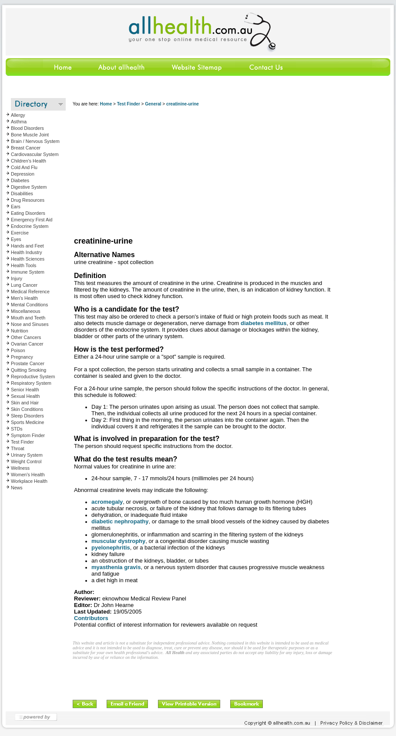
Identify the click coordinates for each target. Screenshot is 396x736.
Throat (17, 448)
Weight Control (26, 461)
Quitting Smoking (28, 370)
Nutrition (19, 330)
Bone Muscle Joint (30, 134)
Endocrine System (29, 226)
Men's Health (24, 298)
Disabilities (22, 193)
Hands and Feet (27, 245)
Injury (16, 278)
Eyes (16, 239)
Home (106, 104)
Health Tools (23, 265)
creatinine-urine (182, 104)
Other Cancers (26, 337)
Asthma (19, 121)
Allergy (18, 115)
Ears (15, 206)
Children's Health (28, 160)
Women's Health (28, 474)
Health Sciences (27, 258)
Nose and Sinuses (30, 324)
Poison (18, 350)
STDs (17, 428)
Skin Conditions (27, 409)
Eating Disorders (28, 213)
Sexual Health (25, 396)
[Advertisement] (203, 172)
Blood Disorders (27, 128)
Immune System (27, 272)
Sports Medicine (27, 422)
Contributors (91, 618)
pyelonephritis (110, 547)
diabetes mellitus (263, 323)
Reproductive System (33, 376)
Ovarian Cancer (27, 343)
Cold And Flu (24, 167)
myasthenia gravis (116, 567)
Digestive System (29, 187)
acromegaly (107, 502)
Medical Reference (30, 291)
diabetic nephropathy (119, 521)
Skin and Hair (25, 402)
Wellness (20, 468)
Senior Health (25, 389)
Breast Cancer (25, 147)
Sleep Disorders (27, 415)
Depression (22, 173)
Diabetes (20, 180)
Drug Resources (27, 200)
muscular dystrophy (118, 541)
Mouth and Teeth (28, 317)
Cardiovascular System (35, 154)
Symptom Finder (28, 435)
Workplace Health (29, 481)
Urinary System (27, 455)
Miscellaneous (25, 311)
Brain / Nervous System (35, 141)
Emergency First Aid (31, 219)
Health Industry (26, 252)
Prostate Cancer (27, 363)
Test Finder (22, 441)
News (17, 487)
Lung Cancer (24, 285)
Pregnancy (22, 357)
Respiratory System (31, 383)
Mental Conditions (29, 304)
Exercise (20, 232)
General (153, 104)
